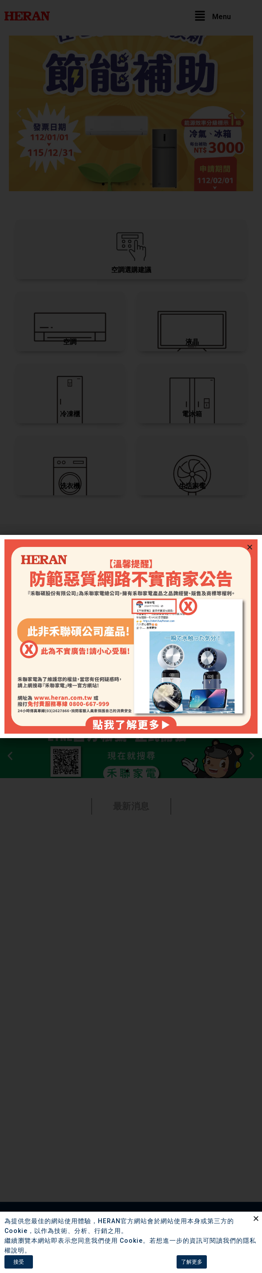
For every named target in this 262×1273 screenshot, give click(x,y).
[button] (249, 547)
